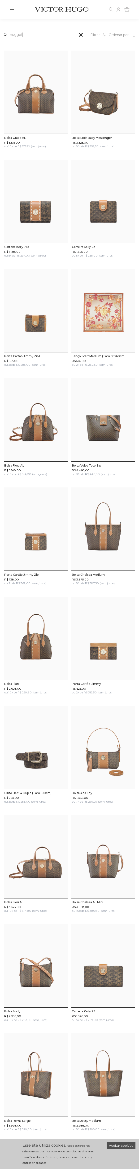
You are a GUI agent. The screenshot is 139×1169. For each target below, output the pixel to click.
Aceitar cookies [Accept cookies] (121, 1145)
